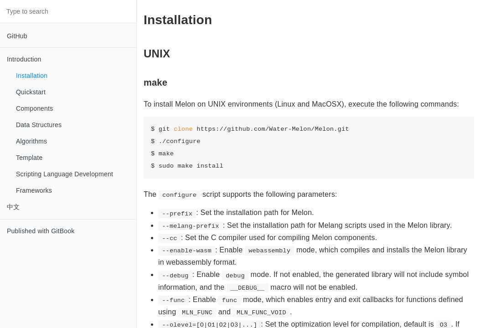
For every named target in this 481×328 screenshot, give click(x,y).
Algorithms (31, 141)
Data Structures (39, 124)
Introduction (24, 59)
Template (29, 157)
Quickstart (31, 92)
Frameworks (34, 190)
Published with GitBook (40, 231)
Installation (31, 75)
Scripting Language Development (64, 174)
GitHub (17, 36)
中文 (13, 206)
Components (34, 108)
